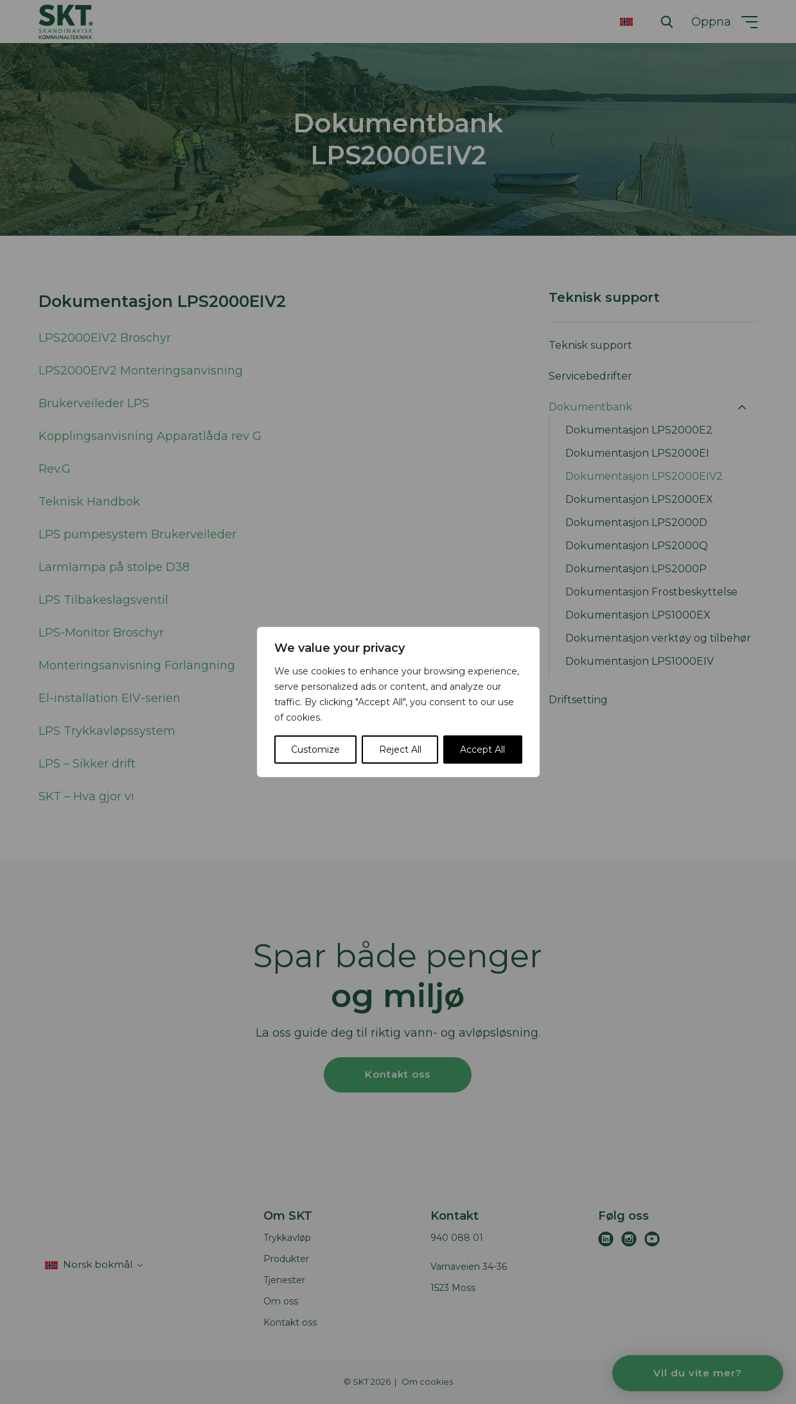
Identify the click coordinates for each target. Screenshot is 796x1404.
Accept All (482, 749)
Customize (315, 749)
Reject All (400, 749)
